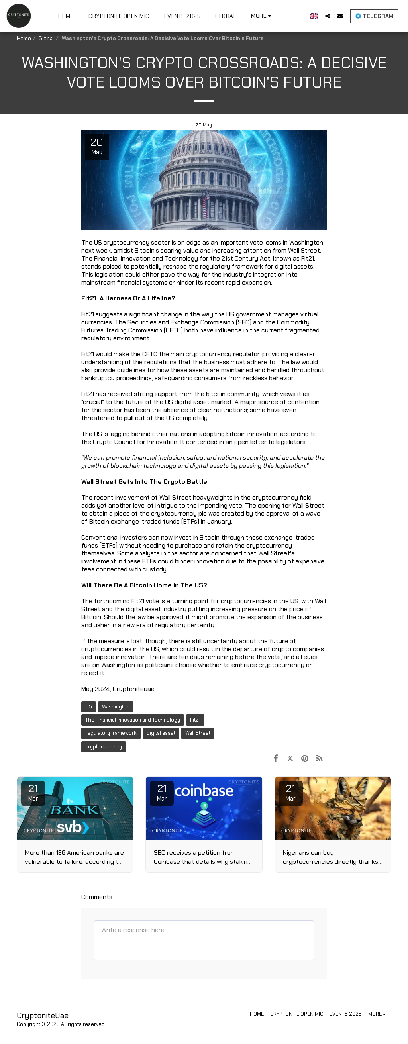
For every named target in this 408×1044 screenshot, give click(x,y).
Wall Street (197, 733)
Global (46, 38)
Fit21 (195, 719)
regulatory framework (111, 733)
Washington (115, 706)
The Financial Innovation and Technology (132, 719)
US (88, 706)
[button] (327, 16)
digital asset (161, 733)
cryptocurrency (103, 746)
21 (33, 792)
